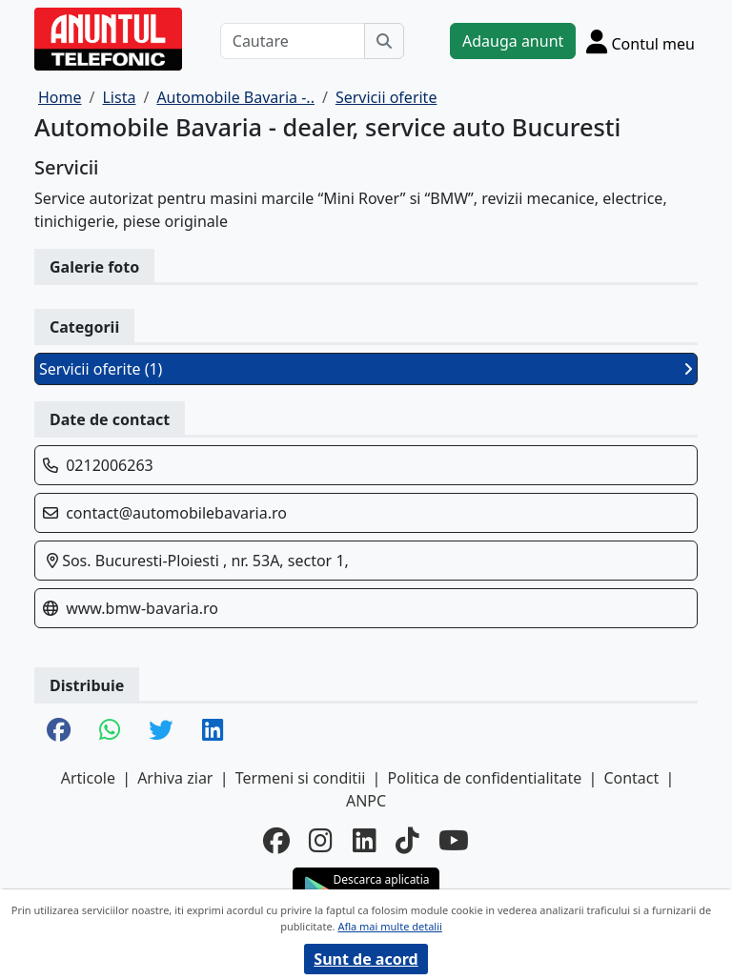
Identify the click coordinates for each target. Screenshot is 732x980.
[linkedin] (364, 840)
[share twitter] (160, 731)
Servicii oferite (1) (366, 368)
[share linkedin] (212, 731)
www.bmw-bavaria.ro (142, 608)
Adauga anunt (512, 41)
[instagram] (321, 840)
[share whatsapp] (109, 731)
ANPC (366, 800)
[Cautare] (292, 41)
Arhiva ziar (175, 777)
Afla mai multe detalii (389, 926)
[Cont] (640, 41)
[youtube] (453, 840)
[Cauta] (384, 41)
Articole (88, 777)
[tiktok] (407, 840)
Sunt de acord (365, 959)
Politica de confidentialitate (485, 777)
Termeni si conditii (300, 777)
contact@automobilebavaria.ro (176, 512)
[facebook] (276, 840)
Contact (631, 777)
